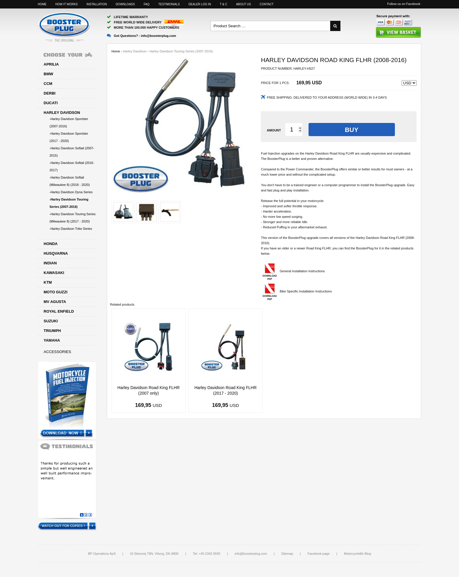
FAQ (147, 4)
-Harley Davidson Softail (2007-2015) (71, 151)
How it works (66, 4)
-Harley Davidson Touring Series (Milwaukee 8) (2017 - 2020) (72, 217)
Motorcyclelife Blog (357, 553)
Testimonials (169, 4)
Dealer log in (200, 4)
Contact (267, 4)
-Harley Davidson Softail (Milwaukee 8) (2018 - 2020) (69, 181)
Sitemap (287, 553)
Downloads (125, 4)
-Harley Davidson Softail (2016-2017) (71, 166)
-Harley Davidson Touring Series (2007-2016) (68, 203)
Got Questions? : (141, 35)
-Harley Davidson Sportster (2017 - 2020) (68, 137)
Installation (96, 4)
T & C (223, 4)
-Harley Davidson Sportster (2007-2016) (68, 122)
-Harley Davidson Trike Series (70, 228)
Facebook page (318, 553)
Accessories (57, 352)
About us (243, 4)
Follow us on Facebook (403, 4)
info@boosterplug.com (251, 553)
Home (42, 4)
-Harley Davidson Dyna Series (71, 192)
